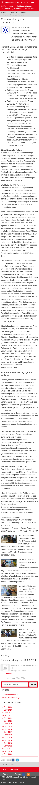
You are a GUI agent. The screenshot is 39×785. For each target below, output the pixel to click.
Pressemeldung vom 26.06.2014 (18, 660)
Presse (18, 774)
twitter (17, 760)
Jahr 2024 (8, 713)
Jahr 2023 (8, 715)
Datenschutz (19, 782)
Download (7, 674)
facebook (13, 760)
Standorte (18, 9)
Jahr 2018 (8, 729)
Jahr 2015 (8, 738)
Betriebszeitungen (24, 6)
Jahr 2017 (8, 732)
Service (6, 9)
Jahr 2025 (8, 710)
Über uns (30, 9)
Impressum (7, 782)
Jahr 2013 (8, 743)
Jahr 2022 (8, 718)
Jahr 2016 (8, 735)
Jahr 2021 (8, 721)
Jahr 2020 (8, 724)
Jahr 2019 (8, 727)
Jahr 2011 (8, 749)
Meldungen (8, 6)
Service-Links (8, 765)
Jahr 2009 (8, 754)
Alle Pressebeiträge (12, 698)
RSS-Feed (28, 774)
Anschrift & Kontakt (11, 769)
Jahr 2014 (8, 740)
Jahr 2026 (8, 707)
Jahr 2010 (8, 751)
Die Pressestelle (11, 695)
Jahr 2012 (8, 746)
